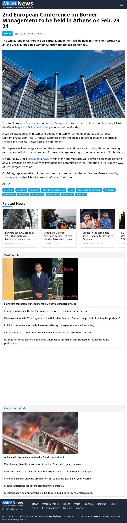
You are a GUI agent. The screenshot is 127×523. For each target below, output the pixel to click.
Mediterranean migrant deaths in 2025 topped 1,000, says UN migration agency (48, 493)
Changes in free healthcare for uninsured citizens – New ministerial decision (46, 311)
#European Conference (89, 189)
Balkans (101, 503)
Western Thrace (50, 503)
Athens (93, 123)
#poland (81, 194)
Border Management (57, 123)
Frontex (7, 142)
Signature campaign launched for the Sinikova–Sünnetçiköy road (40, 303)
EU (73, 133)
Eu (14, 123)
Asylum (35, 127)
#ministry (67, 194)
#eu (71, 189)
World (77, 503)
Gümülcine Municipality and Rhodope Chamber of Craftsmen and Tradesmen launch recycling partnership (56, 341)
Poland (19, 177)
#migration (52, 194)
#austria (34, 189)
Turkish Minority (51, 508)
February (107, 123)
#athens (21, 189)
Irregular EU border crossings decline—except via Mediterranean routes (58, 236)
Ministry (45, 127)
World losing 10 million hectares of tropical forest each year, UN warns (43, 464)
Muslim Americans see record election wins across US (34, 485)
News (35, 503)
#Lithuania (37, 194)
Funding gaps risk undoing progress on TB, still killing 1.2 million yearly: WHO (47, 478)
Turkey (113, 503)
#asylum (8, 189)
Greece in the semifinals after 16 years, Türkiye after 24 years (98, 236)
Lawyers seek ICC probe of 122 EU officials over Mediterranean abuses (19, 236)
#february (9, 194)
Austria (112, 173)
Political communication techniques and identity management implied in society (49, 325)
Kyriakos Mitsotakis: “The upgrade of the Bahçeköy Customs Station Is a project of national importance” (62, 318)
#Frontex (23, 194)
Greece (66, 503)
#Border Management (54, 189)
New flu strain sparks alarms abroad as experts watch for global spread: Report (48, 471)
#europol (109, 189)
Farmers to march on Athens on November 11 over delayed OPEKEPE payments (48, 332)
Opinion (67, 508)
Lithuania (8, 177)
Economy (89, 503)
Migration (21, 127)
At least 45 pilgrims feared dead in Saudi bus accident (34, 457)
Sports (79, 508)
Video (35, 508)
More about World (15, 408)
